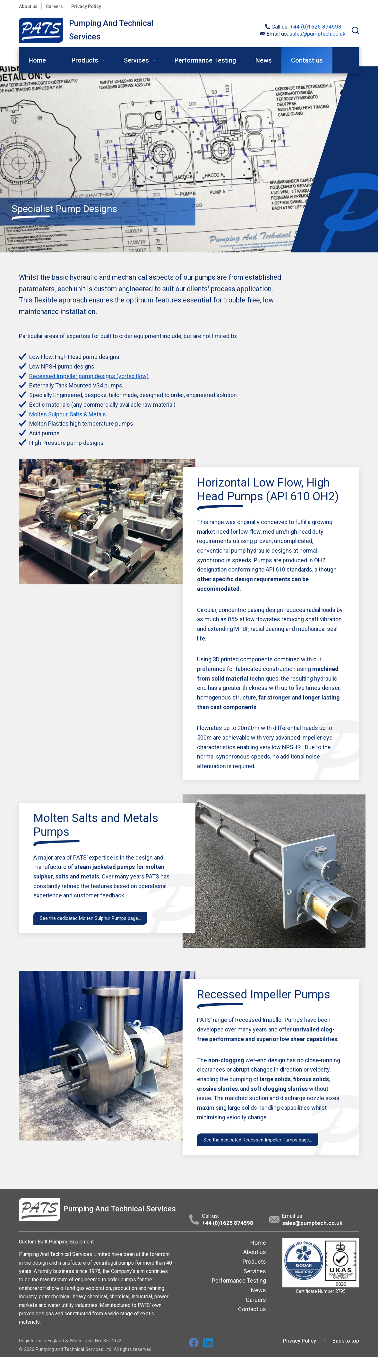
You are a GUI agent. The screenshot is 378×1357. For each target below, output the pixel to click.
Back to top (345, 1341)
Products (89, 60)
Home (42, 60)
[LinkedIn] (208, 1342)
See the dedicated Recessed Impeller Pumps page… (257, 1140)
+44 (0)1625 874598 (315, 26)
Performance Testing (205, 60)
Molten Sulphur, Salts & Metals (67, 414)
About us (28, 6)
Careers (54, 6)
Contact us (307, 60)
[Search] (355, 30)
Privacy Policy (86, 6)
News (263, 60)
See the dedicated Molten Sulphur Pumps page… (90, 918)
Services (141, 60)
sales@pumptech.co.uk (317, 33)
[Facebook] (194, 1342)
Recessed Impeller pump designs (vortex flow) (89, 376)
